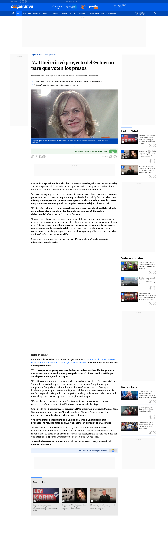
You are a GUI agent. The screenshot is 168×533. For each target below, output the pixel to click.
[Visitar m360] (140, 15)
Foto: (34, 91)
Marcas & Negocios (109, 13)
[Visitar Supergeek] (143, 15)
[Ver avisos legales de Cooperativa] (136, 15)
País (18, 13)
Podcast (73, 13)
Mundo (55, 13)
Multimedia (83, 13)
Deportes (36, 13)
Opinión (64, 13)
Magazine (27, 13)
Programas (94, 13)
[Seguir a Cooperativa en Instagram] (26, 1)
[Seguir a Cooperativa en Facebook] (20, 1)
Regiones (46, 13)
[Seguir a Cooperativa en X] (23, 1)
